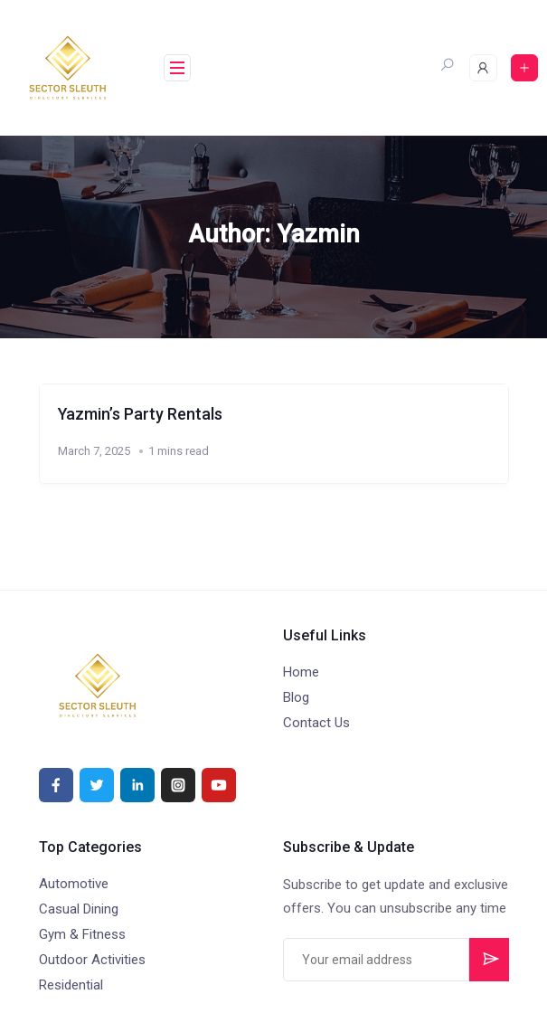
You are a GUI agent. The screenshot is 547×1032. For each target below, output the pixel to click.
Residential (71, 985)
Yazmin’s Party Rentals (143, 413)
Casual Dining (78, 909)
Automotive (73, 884)
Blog (296, 697)
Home (301, 672)
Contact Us (316, 723)
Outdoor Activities (92, 960)
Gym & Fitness (82, 934)
